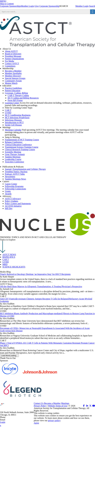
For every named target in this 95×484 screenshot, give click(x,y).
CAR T (5, 259)
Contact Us (39, 403)
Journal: (25, 169)
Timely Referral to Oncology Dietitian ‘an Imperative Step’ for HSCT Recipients (35, 274)
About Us (6, 49)
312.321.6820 (12, 417)
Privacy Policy (40, 406)
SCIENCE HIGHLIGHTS (13, 267)
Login (2, 422)
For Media (9, 61)
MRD (4, 264)
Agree (36, 423)
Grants (8, 191)
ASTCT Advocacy (13, 198)
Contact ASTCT (12, 63)
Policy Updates (11, 201)
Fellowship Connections (15, 189)
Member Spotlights (13, 73)
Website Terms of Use (57, 406)
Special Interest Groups (15, 78)
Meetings (6, 127)
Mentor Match (11, 83)
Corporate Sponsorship (49, 6)
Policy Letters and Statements (18, 203)
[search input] (45, 11)
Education (6, 85)
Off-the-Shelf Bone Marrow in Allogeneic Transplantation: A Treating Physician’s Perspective (41, 286)
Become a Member (13, 71)
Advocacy (6, 196)
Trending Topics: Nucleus (16, 171)
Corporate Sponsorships (10, 6)
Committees (10, 66)
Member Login (81, 6)
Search (92, 6)
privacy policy (54, 420)
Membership (7, 68)
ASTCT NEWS (9, 254)
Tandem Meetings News (15, 179)
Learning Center (12, 103)
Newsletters (10, 176)
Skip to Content (7, 3)
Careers (5, 181)
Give (37, 6)
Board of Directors (13, 54)
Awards (8, 194)
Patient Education (12, 90)
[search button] (92, 11)
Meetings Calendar (13, 130)
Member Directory (13, 76)
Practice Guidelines (13, 88)
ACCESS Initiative (13, 206)
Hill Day (9, 208)
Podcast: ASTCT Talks (15, 174)
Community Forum (13, 81)
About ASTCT (11, 51)
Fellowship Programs (14, 186)
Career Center (11, 184)
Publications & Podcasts (13, 167)
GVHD (5, 262)
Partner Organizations (14, 58)
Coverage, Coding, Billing (16, 93)
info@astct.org (12, 420)
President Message (13, 56)
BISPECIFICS (8, 257)
